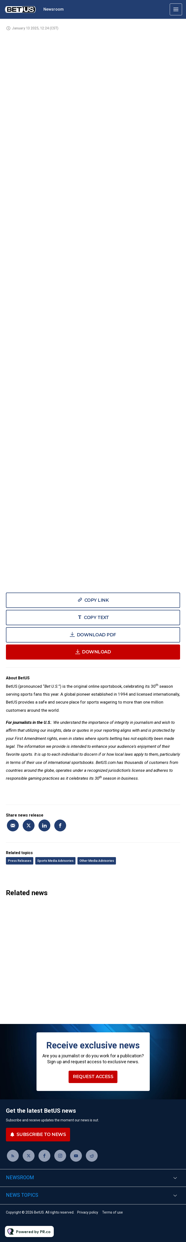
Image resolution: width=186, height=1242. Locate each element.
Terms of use (112, 1212)
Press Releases (19, 861)
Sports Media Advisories (55, 861)
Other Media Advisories (96, 861)
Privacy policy (87, 1212)
